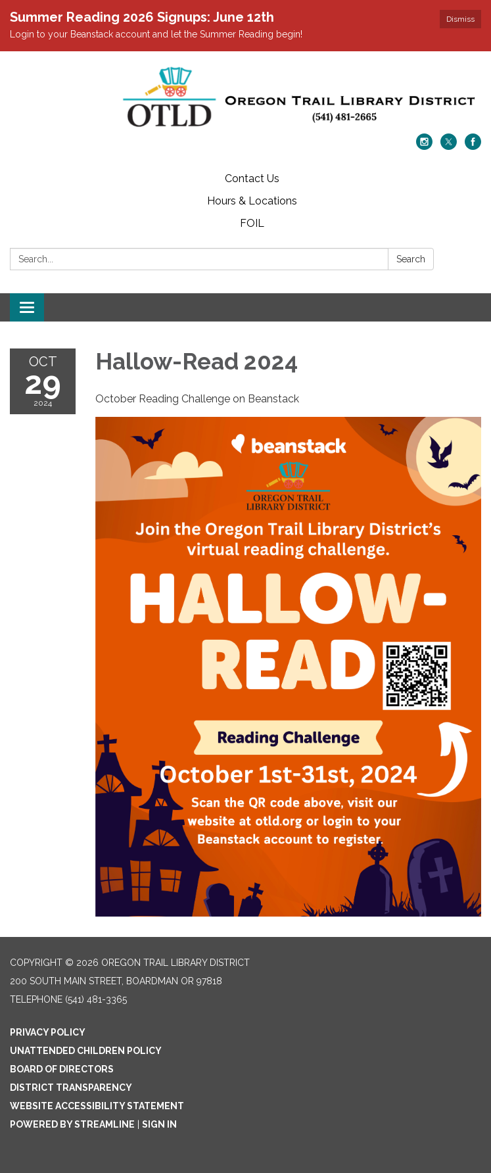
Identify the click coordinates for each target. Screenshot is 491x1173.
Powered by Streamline (72, 1124)
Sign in (159, 1124)
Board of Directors (62, 1069)
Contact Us (252, 178)
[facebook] (473, 146)
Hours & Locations (252, 201)
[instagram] (424, 146)
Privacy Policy (47, 1032)
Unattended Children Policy (86, 1050)
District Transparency (71, 1087)
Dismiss (460, 19)
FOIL (252, 223)
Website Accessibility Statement (97, 1106)
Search (410, 259)
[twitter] (448, 146)
